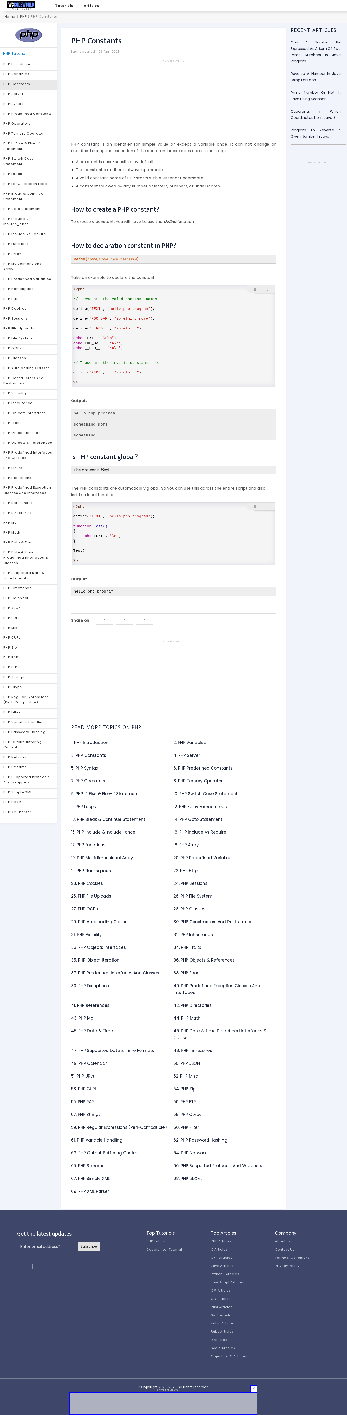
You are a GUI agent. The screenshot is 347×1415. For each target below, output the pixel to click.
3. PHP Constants (88, 755)
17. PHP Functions (88, 845)
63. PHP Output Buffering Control (104, 1153)
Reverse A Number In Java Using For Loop (316, 76)
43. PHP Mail (83, 1018)
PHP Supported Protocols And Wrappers (26, 780)
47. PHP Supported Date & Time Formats (112, 1050)
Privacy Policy (287, 1266)
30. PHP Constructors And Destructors (212, 922)
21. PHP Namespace (91, 870)
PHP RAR (10, 657)
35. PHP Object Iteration (95, 960)
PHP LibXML (13, 802)
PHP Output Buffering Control (22, 745)
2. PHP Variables (190, 742)
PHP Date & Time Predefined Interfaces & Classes (25, 557)
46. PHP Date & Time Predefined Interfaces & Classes (220, 1034)
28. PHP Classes (189, 909)
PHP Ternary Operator (23, 133)
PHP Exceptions (17, 477)
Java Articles (222, 1266)
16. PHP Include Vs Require (200, 832)
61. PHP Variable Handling (96, 1140)
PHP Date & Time (18, 542)
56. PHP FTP (185, 1102)
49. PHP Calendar (89, 1063)
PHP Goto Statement (21, 209)
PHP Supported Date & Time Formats (24, 575)
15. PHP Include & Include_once (103, 832)
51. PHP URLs (82, 1076)
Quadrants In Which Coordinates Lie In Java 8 (316, 114)
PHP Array (12, 253)
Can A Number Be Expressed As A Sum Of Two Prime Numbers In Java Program (316, 52)
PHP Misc (11, 627)
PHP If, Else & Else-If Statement (21, 146)
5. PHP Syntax (84, 768)
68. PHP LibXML (188, 1178)
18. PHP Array (186, 845)
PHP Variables (16, 74)
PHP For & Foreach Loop (25, 183)
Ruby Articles (222, 1331)
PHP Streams (15, 767)
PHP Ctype (12, 687)
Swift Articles (222, 1315)
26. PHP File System (193, 896)
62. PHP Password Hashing (200, 1140)
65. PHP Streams (87, 1166)
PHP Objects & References (27, 442)
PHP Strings (13, 677)
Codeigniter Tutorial (164, 1249)
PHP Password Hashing (24, 732)
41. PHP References (90, 1005)
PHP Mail (11, 522)
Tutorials (66, 5)
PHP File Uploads (18, 328)
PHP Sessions (15, 318)
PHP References (18, 502)
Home (9, 16)
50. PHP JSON (187, 1063)
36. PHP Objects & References (204, 960)
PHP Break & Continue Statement (23, 196)
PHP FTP (10, 667)
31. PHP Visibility (86, 934)
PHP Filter (11, 712)
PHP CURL (11, 637)
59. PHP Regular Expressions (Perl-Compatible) (119, 1127)
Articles (93, 5)
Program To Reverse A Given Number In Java (316, 133)
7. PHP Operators (88, 781)
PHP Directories (17, 512)
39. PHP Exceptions (90, 986)
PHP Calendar (16, 598)
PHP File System (17, 338)
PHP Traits (12, 423)
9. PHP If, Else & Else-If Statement (105, 794)
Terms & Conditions (292, 1257)
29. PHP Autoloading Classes (100, 922)
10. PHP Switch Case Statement (206, 794)
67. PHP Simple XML (90, 1178)
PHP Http (11, 298)
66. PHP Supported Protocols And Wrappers (218, 1166)
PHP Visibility (15, 393)
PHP (23, 16)
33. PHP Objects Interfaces (98, 947)
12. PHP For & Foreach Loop (200, 806)
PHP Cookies (15, 308)
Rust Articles (222, 1307)
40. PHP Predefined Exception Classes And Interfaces (217, 989)
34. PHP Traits (187, 947)
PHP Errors (12, 467)
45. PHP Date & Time (92, 1031)
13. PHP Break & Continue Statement (108, 819)
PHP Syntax (13, 103)
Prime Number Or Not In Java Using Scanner (316, 95)
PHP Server (13, 94)
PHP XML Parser (17, 812)
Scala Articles (223, 1348)
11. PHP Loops (83, 806)
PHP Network (15, 757)
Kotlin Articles (223, 1323)
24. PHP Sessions (190, 883)
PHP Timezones (17, 588)
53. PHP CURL (84, 1089)
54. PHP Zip (184, 1089)
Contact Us (284, 1249)
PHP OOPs (12, 348)
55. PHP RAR (82, 1102)
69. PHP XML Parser (90, 1191)
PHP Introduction (18, 64)
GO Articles (221, 1298)
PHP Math (11, 532)
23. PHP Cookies (87, 883)
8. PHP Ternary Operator (198, 781)
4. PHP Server (187, 755)
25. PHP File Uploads (91, 896)
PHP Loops (12, 174)
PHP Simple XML (17, 792)
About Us (283, 1241)
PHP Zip (10, 647)
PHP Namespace (18, 288)
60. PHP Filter (186, 1127)
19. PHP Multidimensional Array (102, 858)
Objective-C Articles (229, 1356)
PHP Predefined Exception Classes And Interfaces (27, 490)
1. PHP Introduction (89, 742)
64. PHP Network (190, 1153)
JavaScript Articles (227, 1282)
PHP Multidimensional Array (23, 266)
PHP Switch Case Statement (18, 161)
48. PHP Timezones (193, 1050)
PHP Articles (221, 1241)
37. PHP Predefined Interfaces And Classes (115, 973)
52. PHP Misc (186, 1076)
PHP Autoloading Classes (26, 368)
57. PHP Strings (86, 1114)
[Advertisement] (173, 96)
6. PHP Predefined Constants (203, 768)
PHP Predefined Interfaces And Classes (27, 455)
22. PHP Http (186, 870)
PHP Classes (14, 358)
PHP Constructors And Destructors (23, 381)
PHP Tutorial (157, 1241)
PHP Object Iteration (22, 432)
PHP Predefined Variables (27, 279)
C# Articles (221, 1290)
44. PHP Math (187, 1018)
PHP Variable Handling (24, 722)
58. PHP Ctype (188, 1114)
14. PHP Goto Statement (198, 819)
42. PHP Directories (193, 1005)
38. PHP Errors (187, 973)
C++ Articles (222, 1257)
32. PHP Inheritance (193, 934)
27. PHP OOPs (84, 909)
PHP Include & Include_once (16, 221)
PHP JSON (12, 608)
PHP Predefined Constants (27, 113)
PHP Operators (17, 123)
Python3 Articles (225, 1274)
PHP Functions (16, 244)
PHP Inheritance (18, 403)
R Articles (219, 1339)
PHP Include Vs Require (24, 234)
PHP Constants (16, 84)
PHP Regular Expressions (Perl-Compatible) (26, 700)
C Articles (219, 1249)
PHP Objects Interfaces (24, 413)
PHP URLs (11, 617)
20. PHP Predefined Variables (203, 858)
